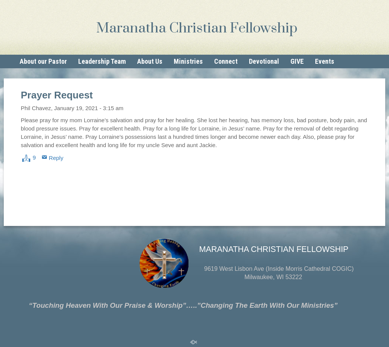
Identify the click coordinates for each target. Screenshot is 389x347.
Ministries (188, 61)
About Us (149, 61)
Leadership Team (102, 61)
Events (324, 61)
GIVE (297, 61)
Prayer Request (57, 95)
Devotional (264, 61)
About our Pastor (43, 61)
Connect (226, 61)
